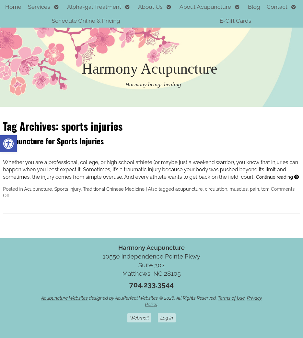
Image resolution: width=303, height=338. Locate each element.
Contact (277, 6)
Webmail (139, 317)
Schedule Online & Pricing (86, 20)
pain (254, 189)
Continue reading (277, 177)
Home (13, 6)
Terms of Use (231, 298)
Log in (166, 317)
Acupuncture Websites (64, 298)
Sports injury (67, 189)
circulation (216, 189)
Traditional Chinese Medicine (114, 189)
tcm (265, 189)
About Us (150, 6)
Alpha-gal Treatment (94, 6)
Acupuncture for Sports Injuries (53, 141)
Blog (254, 6)
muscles (238, 189)
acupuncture (189, 189)
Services (39, 6)
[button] (8, 143)
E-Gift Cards (235, 20)
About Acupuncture (205, 6)
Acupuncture (38, 189)
